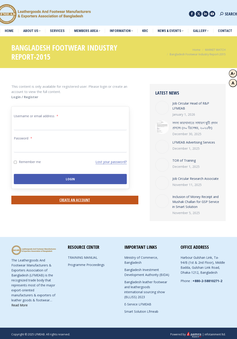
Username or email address (36, 114)
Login (70, 176)
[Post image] (162, 105)
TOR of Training (184, 158)
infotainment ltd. (215, 332)
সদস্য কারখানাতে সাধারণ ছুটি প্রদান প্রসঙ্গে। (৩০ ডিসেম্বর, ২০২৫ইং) (194, 123)
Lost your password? (111, 159)
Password (23, 136)
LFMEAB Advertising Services (193, 140)
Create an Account (74, 198)
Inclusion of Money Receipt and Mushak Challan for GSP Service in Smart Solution (195, 199)
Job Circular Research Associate (195, 176)
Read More (19, 303)
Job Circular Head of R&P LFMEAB (190, 103)
